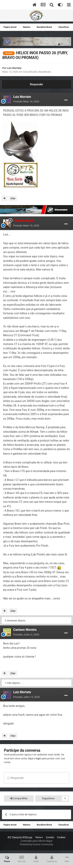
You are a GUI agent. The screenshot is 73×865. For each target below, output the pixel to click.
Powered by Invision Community (36, 844)
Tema (39, 837)
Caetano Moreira (24, 630)
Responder (36, 84)
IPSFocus (27, 837)
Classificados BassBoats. (37, 71)
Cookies (61, 837)
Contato (50, 837)
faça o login (34, 758)
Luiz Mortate (14, 68)
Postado (26, 101)
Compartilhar (19, 798)
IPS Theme (13, 837)
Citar (12, 198)
